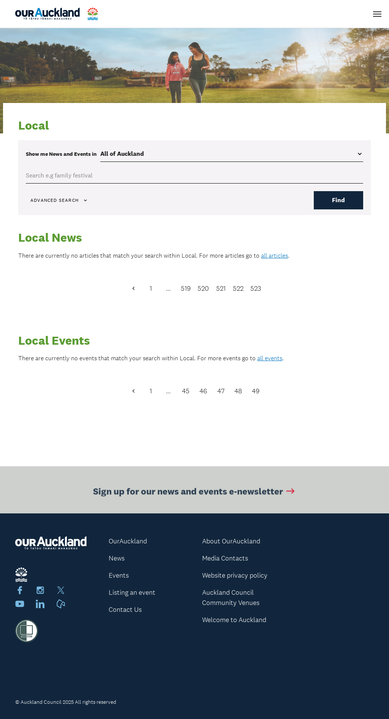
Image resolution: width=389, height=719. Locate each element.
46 (203, 391)
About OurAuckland (231, 541)
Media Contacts (225, 558)
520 (203, 288)
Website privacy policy (234, 575)
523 (255, 288)
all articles (274, 256)
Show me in (61, 153)
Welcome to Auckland (234, 620)
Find (338, 200)
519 (186, 288)
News (117, 558)
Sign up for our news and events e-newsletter (194, 492)
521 (221, 288)
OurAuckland (128, 541)
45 (186, 391)
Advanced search (59, 200)
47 (221, 391)
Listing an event (132, 592)
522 (238, 288)
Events (119, 575)
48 (238, 391)
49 (255, 391)
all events (269, 358)
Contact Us (125, 609)
